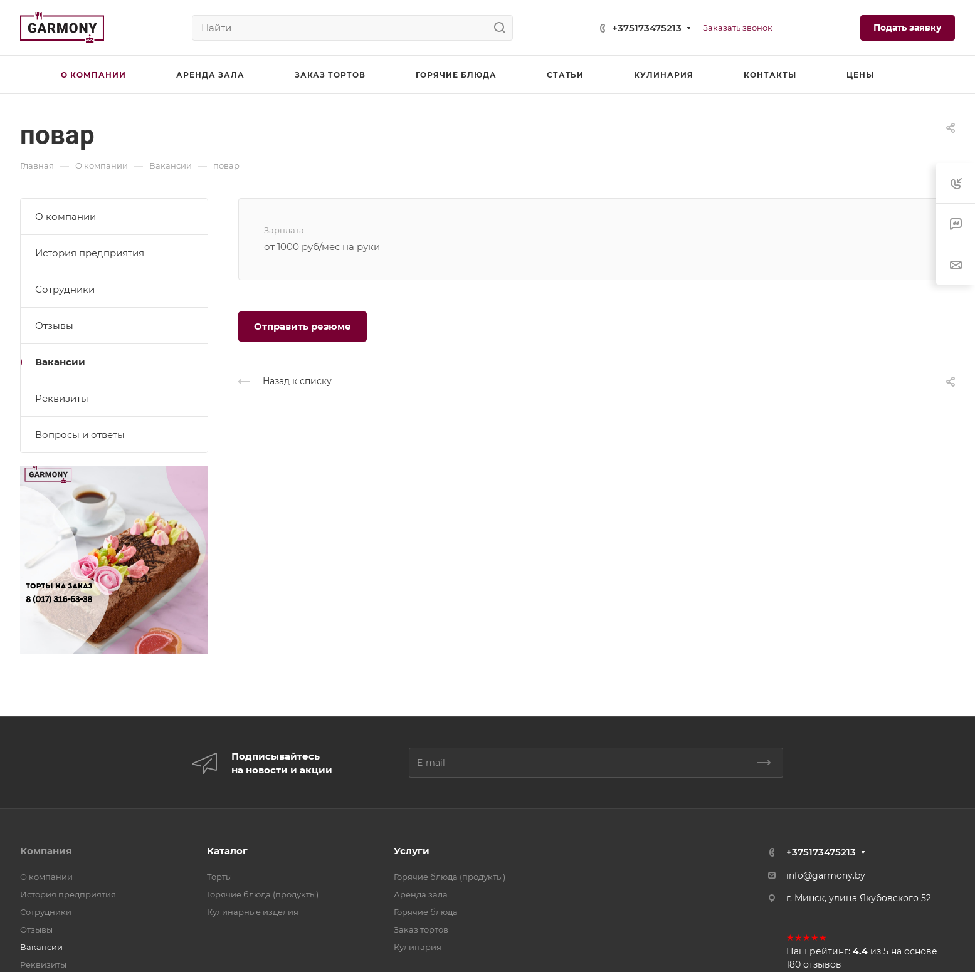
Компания (45, 851)
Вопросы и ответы (80, 435)
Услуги (412, 851)
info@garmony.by (825, 875)
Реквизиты (61, 398)
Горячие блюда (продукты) (263, 894)
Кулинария (417, 947)
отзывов (822, 964)
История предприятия (89, 253)
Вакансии (60, 362)
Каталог (227, 851)
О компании (65, 216)
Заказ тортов (421, 929)
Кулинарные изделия (252, 912)
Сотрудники (65, 289)
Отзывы (54, 326)
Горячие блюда (426, 912)
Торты (219, 877)
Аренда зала (421, 894)
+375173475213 (647, 28)
